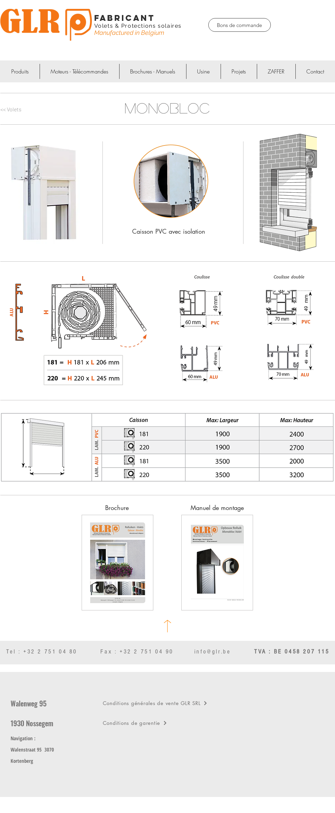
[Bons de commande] (239, 25)
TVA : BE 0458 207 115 (292, 651)
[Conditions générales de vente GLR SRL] (168, 703)
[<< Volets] (19, 109)
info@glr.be (212, 651)
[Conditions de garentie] (168, 723)
